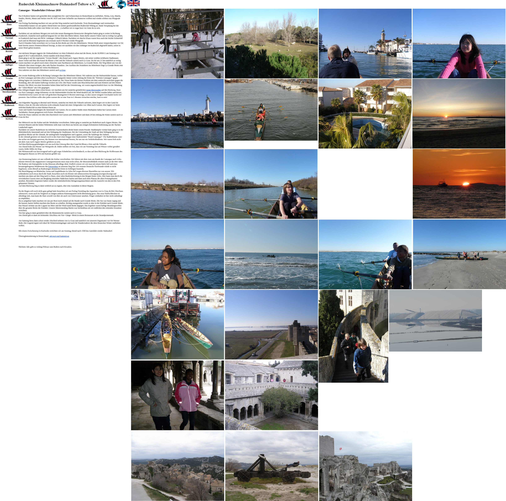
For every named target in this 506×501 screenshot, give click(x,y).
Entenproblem (53, 166)
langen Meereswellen (93, 90)
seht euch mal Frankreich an (59, 236)
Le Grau (62, 70)
